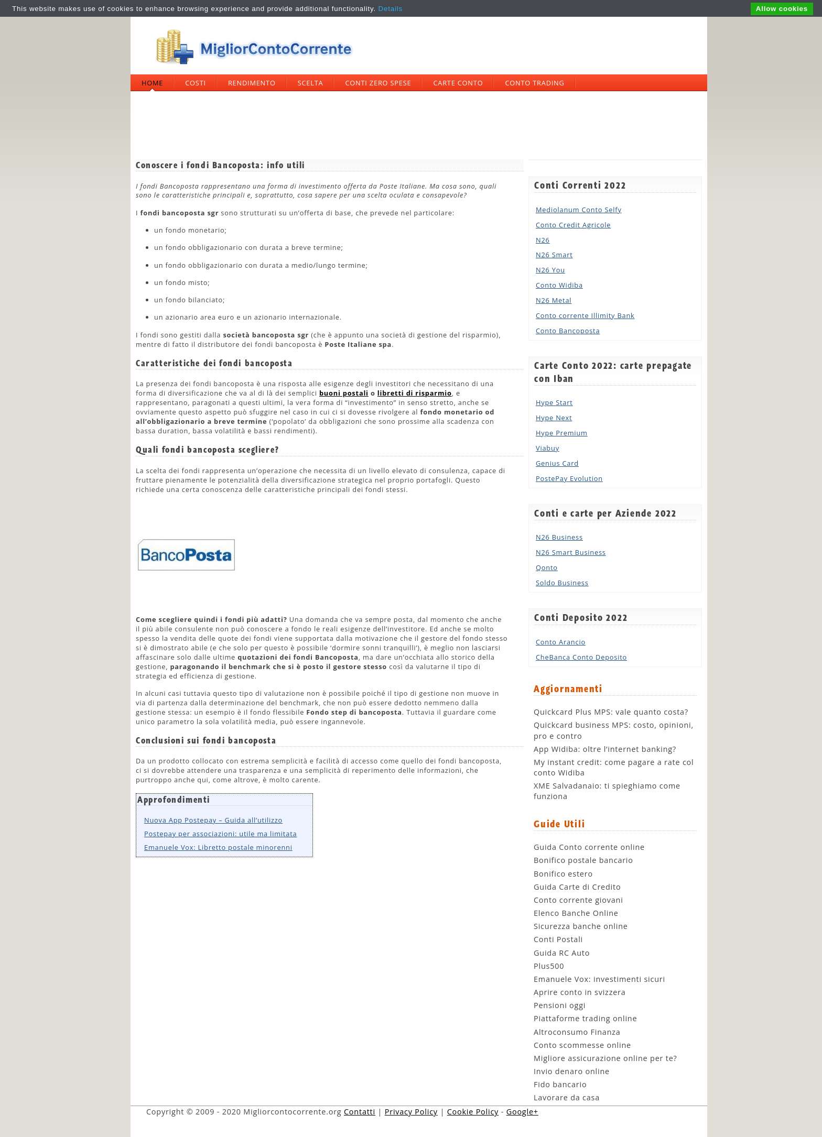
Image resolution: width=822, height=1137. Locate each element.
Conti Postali (558, 939)
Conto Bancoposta (568, 330)
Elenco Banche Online (576, 913)
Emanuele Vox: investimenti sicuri (599, 979)
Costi (195, 83)
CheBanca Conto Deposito (581, 657)
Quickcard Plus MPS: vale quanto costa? (611, 712)
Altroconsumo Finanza (577, 1032)
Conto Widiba (559, 285)
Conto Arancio (561, 642)
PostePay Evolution (569, 478)
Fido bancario (560, 1084)
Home (152, 83)
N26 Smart (554, 254)
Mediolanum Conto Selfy (579, 209)
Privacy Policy (411, 1112)
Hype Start (554, 402)
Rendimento (252, 83)
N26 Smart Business (571, 552)
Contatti (359, 1112)
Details (390, 9)
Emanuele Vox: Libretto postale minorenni (218, 847)
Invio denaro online (572, 1071)
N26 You (550, 270)
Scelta (310, 83)
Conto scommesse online (582, 1045)
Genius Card (557, 463)
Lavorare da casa (567, 1097)
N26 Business (559, 537)
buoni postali (344, 393)
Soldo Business (562, 582)
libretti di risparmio (414, 393)
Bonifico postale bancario (583, 860)
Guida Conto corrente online (589, 847)
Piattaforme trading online (585, 1018)
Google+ (522, 1112)
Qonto (547, 567)
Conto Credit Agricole (573, 224)
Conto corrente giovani (578, 900)
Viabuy (547, 448)
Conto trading (534, 83)
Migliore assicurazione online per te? (605, 1058)
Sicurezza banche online (581, 926)
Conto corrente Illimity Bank (585, 315)
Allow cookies (782, 9)
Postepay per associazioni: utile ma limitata (220, 833)
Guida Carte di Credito (577, 887)
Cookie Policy (473, 1112)
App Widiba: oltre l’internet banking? (605, 749)
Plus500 (549, 966)
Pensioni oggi (560, 1005)
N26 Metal (553, 300)
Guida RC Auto (562, 953)
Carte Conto (458, 83)
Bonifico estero (563, 874)
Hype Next (554, 417)
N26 (543, 240)
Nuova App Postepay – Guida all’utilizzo (213, 820)
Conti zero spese (378, 83)
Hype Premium (562, 433)
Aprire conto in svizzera (580, 992)
